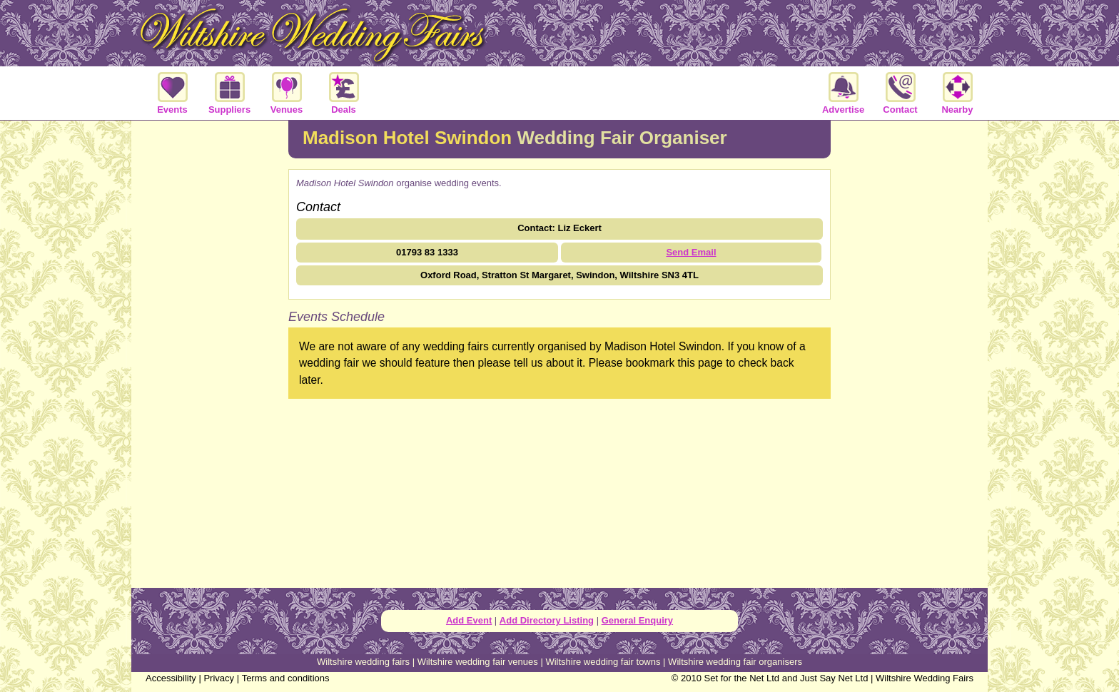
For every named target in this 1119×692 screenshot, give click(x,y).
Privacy (218, 678)
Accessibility (171, 678)
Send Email (691, 252)
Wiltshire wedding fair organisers (735, 661)
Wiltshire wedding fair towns (602, 661)
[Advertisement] (210, 352)
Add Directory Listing (547, 620)
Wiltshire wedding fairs (363, 661)
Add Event (469, 620)
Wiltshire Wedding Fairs (924, 678)
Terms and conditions (286, 678)
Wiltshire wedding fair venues (477, 661)
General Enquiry (637, 620)
